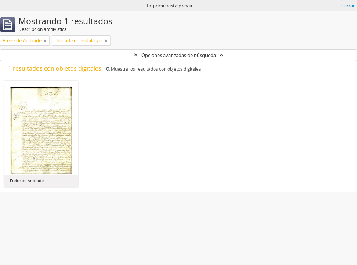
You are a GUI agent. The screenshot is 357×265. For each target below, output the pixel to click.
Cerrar (348, 5)
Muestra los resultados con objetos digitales (153, 69)
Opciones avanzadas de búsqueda (178, 55)
